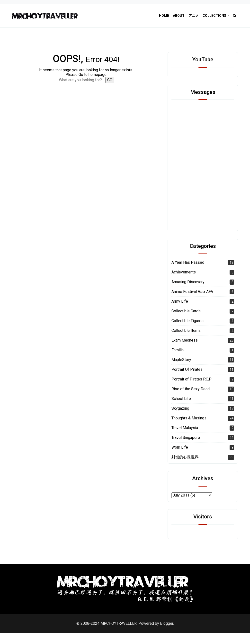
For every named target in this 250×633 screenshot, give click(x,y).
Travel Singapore (185, 437)
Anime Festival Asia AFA (192, 291)
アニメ (193, 16)
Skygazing (180, 408)
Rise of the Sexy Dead (190, 389)
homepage (98, 74)
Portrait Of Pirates (187, 369)
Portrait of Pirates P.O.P (191, 379)
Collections (214, 16)
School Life (181, 398)
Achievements (183, 272)
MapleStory (181, 359)
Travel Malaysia (184, 427)
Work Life (179, 447)
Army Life (179, 301)
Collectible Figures (187, 320)
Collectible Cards (186, 311)
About (179, 16)
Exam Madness (184, 340)
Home (164, 16)
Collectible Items (186, 330)
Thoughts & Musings (188, 418)
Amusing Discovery (188, 282)
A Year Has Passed (187, 262)
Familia (177, 350)
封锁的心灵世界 (185, 457)
